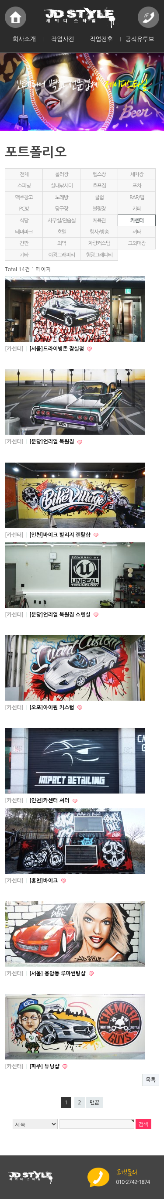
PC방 (24, 208)
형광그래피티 (99, 255)
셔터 (137, 232)
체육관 (99, 220)
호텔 (61, 232)
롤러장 (61, 174)
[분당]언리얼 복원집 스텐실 (60, 614)
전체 (24, 174)
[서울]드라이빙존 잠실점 (57, 348)
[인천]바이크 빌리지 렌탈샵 (60, 535)
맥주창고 (24, 197)
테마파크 (24, 232)
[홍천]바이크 (44, 880)
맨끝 (95, 1102)
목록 (151, 1080)
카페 (137, 208)
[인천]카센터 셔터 (49, 800)
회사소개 (24, 39)
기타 (24, 255)
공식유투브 (140, 39)
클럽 (99, 197)
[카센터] (14, 348)
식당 (24, 220)
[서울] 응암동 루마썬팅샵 (58, 973)
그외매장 (137, 243)
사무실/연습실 (62, 220)
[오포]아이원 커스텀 (52, 707)
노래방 (61, 197)
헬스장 (99, 174)
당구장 (61, 208)
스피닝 (24, 185)
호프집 (99, 185)
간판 (24, 243)
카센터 (136, 220)
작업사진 (62, 39)
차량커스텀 (99, 243)
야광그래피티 (62, 255)
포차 (137, 185)
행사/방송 (99, 232)
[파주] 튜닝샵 (45, 1066)
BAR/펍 (136, 197)
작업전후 (101, 39)
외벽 (61, 243)
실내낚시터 (62, 185)
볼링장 (99, 208)
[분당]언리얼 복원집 (52, 441)
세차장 (136, 174)
